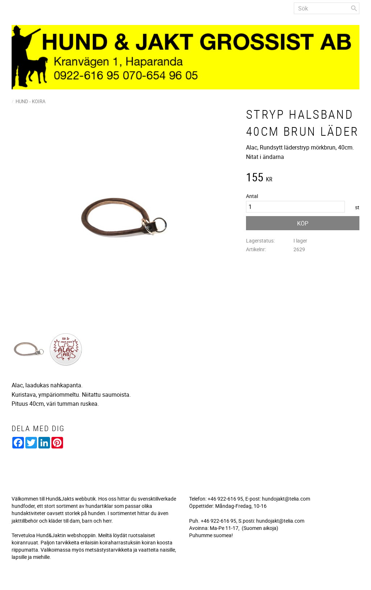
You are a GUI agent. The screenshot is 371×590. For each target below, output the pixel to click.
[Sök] (354, 8)
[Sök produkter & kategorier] (326, 8)
